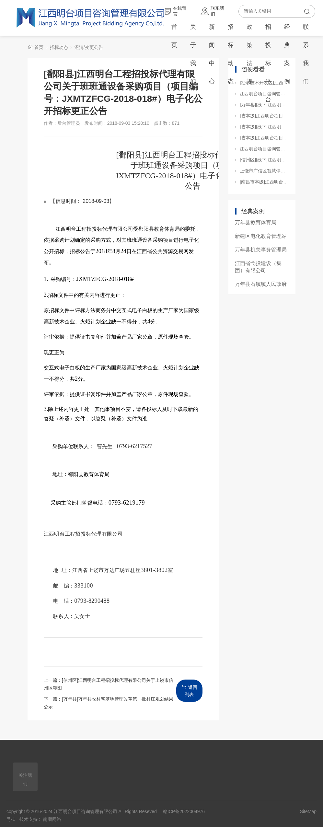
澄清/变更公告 (89, 47)
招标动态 (231, 54)
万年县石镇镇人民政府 (261, 284)
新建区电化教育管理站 (261, 236)
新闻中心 (212, 54)
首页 (174, 36)
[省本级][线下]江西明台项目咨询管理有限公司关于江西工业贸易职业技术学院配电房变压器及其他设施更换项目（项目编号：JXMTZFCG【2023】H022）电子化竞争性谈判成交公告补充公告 (264, 126)
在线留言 (176, 11)
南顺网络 (52, 819)
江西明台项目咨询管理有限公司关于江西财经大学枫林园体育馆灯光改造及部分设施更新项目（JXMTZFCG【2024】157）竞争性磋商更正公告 (264, 148)
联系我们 (212, 11)
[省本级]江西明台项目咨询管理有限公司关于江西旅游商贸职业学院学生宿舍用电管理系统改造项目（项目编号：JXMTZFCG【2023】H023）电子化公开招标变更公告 (264, 115)
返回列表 (189, 690)
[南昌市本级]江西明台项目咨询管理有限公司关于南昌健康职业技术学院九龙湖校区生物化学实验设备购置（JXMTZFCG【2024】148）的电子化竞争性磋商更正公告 (264, 181)
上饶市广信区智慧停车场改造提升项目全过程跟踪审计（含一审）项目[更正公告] (264, 170)
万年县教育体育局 (255, 222)
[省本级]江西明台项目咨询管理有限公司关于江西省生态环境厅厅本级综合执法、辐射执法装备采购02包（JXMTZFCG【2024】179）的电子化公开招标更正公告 (264, 137)
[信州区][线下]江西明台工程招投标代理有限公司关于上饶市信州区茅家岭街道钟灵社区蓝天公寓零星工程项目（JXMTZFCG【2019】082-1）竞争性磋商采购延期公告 (264, 159)
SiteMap (308, 811)
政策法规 (249, 54)
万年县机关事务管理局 (261, 249)
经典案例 (287, 54)
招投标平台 (268, 63)
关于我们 (193, 54)
